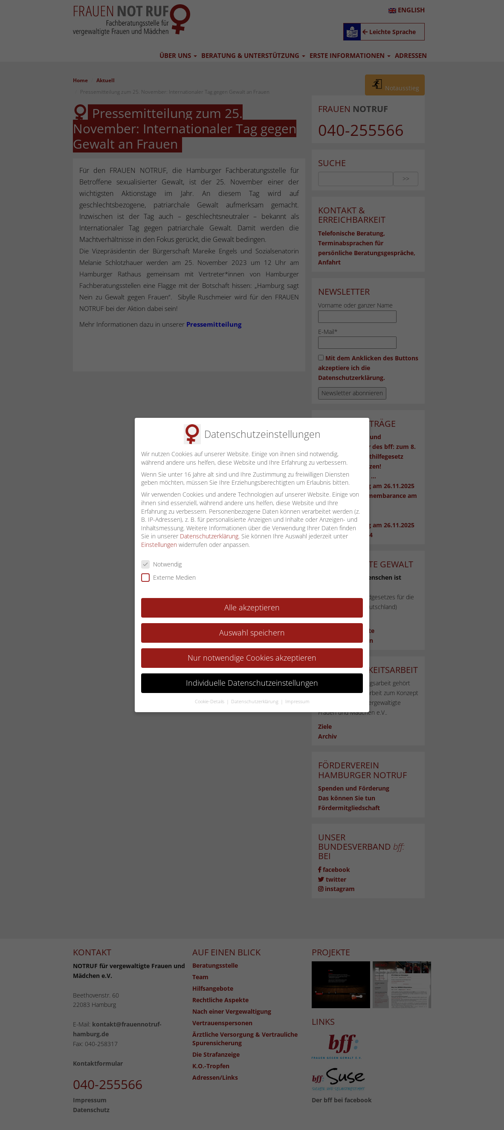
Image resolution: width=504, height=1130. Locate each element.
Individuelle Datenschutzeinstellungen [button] (252, 675)
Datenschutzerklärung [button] (255, 694)
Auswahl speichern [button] (252, 625)
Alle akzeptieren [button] (252, 600)
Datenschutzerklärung (209, 529)
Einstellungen (159, 537)
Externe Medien (171, 570)
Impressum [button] (297, 694)
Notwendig (164, 557)
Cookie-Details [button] (210, 694)
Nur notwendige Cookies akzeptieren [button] (252, 650)
